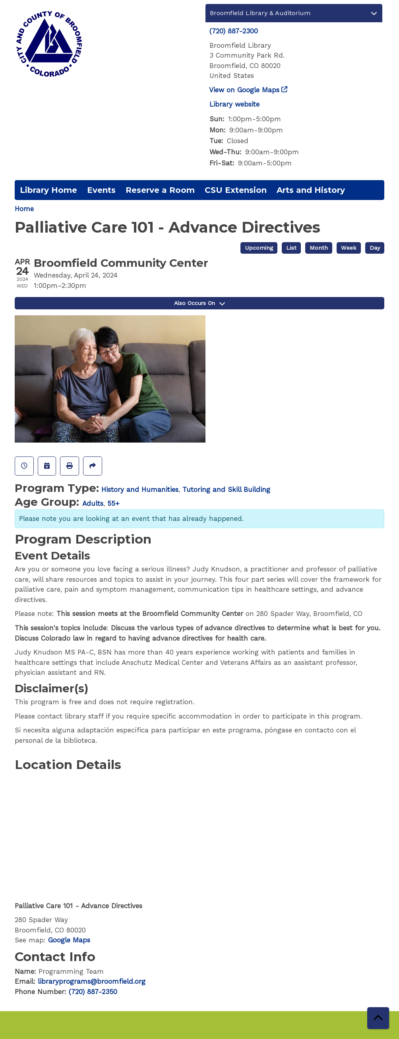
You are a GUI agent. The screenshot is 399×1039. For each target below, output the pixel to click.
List (291, 248)
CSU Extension (236, 190)
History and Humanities (139, 489)
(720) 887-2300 (233, 31)
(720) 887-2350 (93, 992)
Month (319, 248)
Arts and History (311, 190)
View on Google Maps (244, 90)
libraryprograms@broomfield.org (91, 981)
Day (375, 248)
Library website (234, 104)
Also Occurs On (199, 303)
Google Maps (69, 940)
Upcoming (259, 248)
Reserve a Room (160, 190)
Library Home (48, 190)
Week (348, 248)
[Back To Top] (378, 1018)
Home (24, 209)
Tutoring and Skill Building (226, 489)
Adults (92, 503)
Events (101, 190)
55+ (113, 503)
